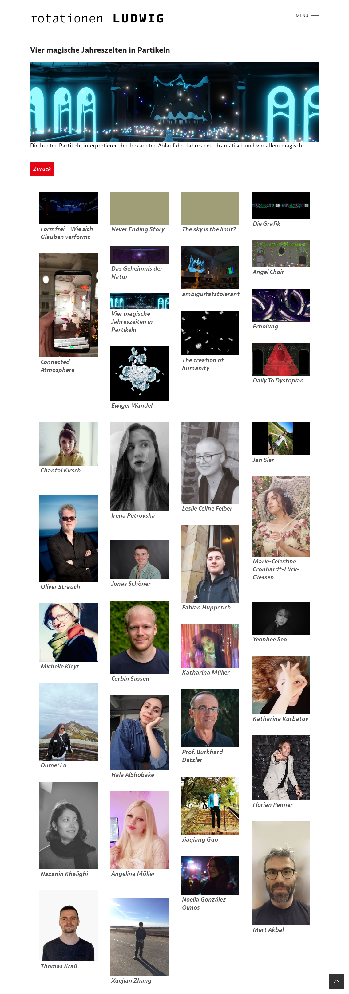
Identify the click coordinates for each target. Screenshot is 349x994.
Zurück (42, 169)
